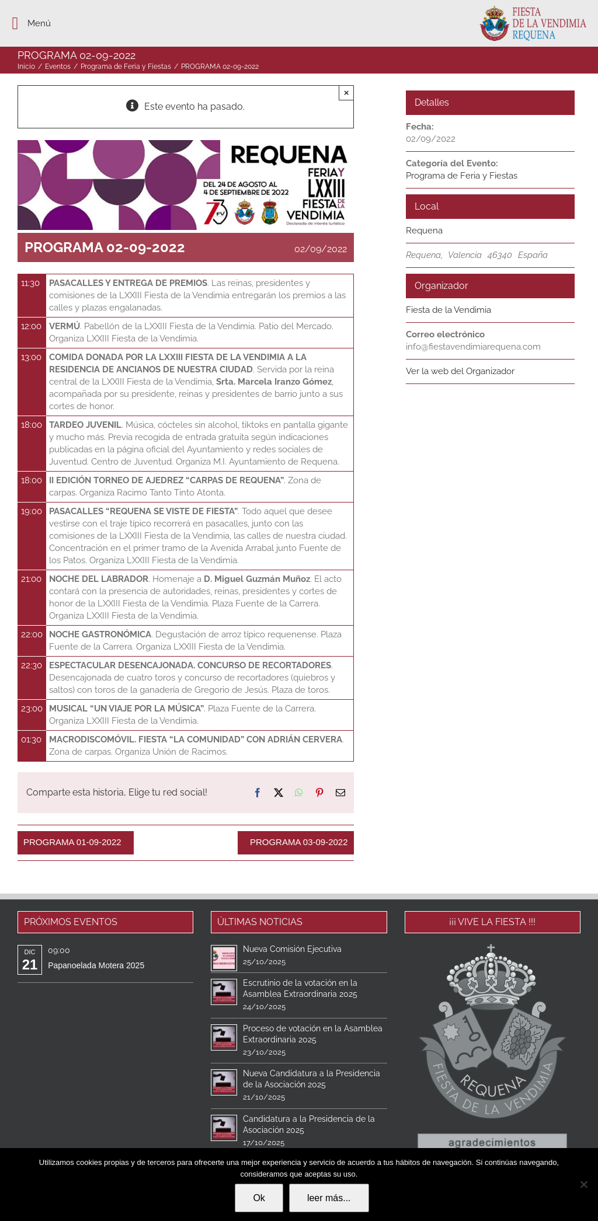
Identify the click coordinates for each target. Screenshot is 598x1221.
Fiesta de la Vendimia (448, 310)
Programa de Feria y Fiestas (461, 175)
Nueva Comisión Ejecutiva (292, 949)
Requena (424, 230)
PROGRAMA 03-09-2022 (299, 842)
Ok (259, 1198)
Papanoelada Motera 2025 (96, 965)
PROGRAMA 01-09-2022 (72, 842)
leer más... (329, 1198)
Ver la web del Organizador (460, 371)
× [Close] (346, 92)
